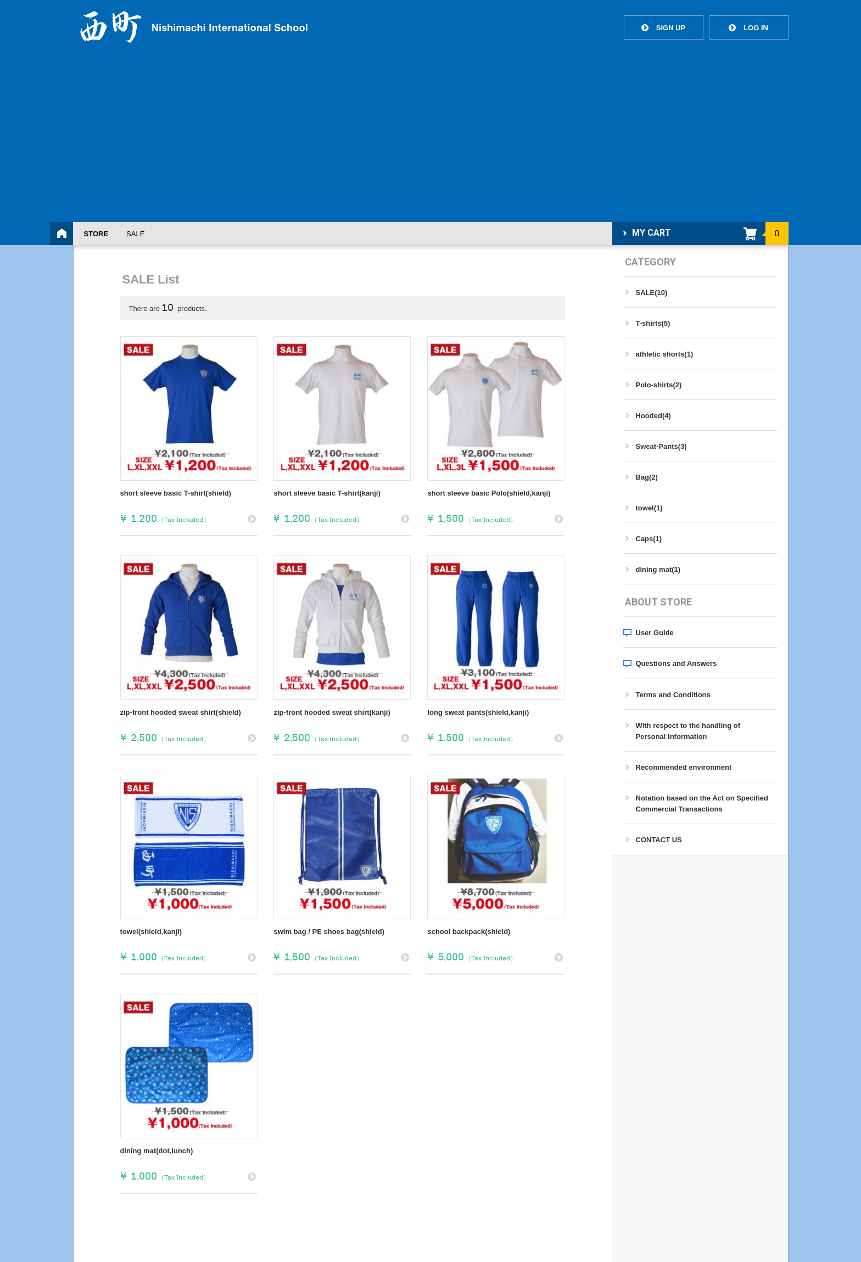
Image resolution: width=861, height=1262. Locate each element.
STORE (96, 234)
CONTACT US (659, 840)
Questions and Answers (676, 663)
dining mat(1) (658, 569)
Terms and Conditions (673, 695)
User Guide (655, 633)
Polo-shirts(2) (659, 385)
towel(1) (649, 508)
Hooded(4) (653, 416)
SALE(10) (652, 292)
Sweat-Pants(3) (661, 446)
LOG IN (748, 28)
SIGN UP (663, 28)
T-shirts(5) (653, 323)
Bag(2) (647, 477)
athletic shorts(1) (665, 354)
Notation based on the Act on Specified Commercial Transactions (702, 803)
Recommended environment (684, 767)
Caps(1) (649, 539)
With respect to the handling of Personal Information (688, 731)
